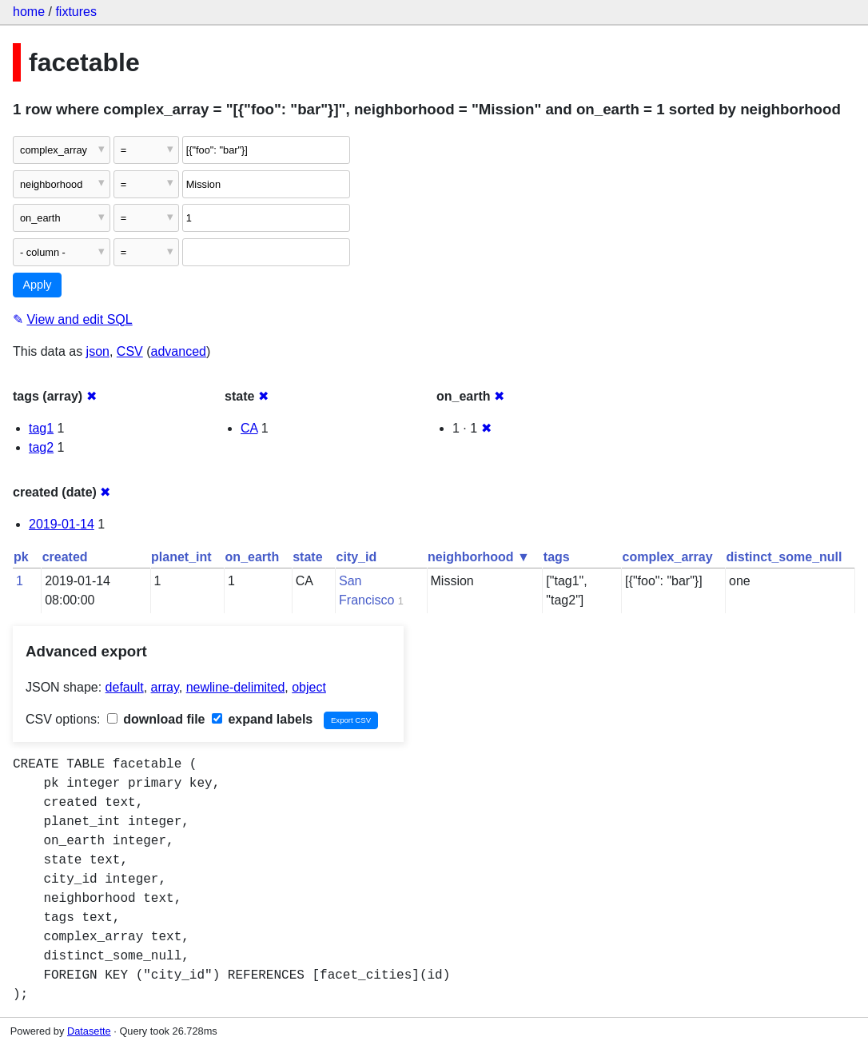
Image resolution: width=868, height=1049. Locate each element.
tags (556, 557)
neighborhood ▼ (479, 557)
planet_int (181, 557)
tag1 (41, 428)
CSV (130, 351)
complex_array (668, 557)
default (125, 687)
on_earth (252, 557)
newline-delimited (235, 687)
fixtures (76, 11)
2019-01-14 (61, 524)
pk (21, 557)
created (65, 557)
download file (156, 719)
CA (249, 428)
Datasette (89, 1031)
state (307, 557)
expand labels (262, 719)
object (309, 687)
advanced (178, 351)
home (29, 11)
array (165, 687)
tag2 (41, 447)
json (97, 351)
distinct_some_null (784, 557)
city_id (356, 557)
